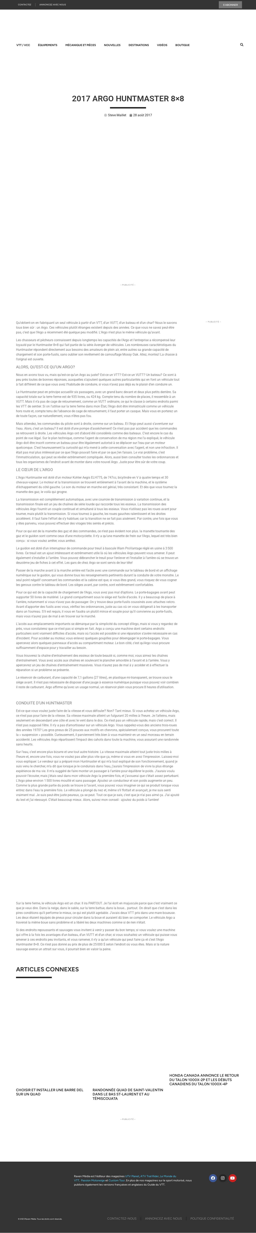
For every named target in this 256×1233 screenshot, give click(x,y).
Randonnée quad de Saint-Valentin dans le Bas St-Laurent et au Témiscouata (128, 1094)
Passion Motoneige (93, 1180)
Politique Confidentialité (212, 1219)
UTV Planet (132, 1176)
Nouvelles (112, 45)
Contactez (24, 5)
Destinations (139, 45)
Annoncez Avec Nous (52, 5)
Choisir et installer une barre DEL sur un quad (49, 1092)
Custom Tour (117, 1180)
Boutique (182, 45)
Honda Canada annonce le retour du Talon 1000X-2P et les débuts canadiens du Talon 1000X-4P (204, 1079)
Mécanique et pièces (80, 45)
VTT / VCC (23, 45)
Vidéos (162, 45)
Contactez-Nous (122, 1219)
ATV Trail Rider (149, 1176)
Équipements (47, 45)
